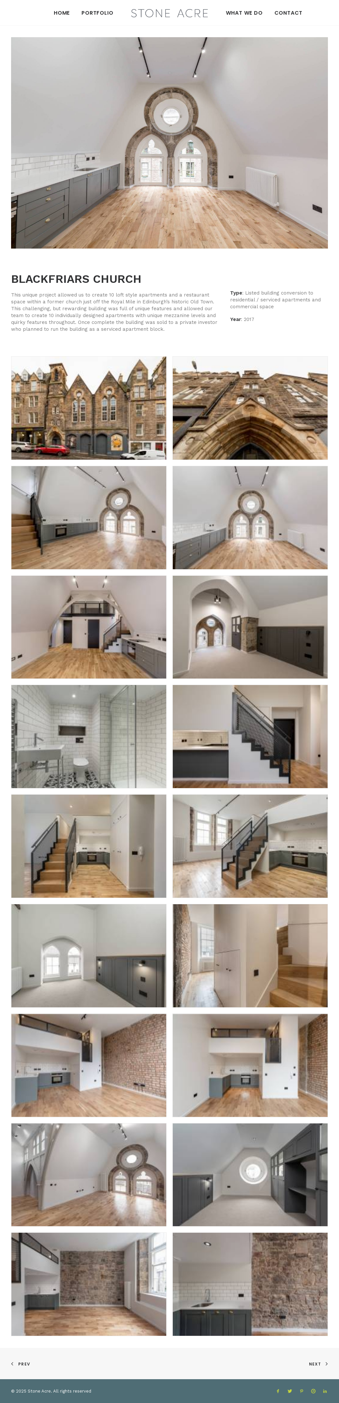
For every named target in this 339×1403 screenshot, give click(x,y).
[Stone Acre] (169, 11)
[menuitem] (62, 12)
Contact (288, 13)
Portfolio (97, 13)
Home (62, 13)
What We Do (244, 13)
